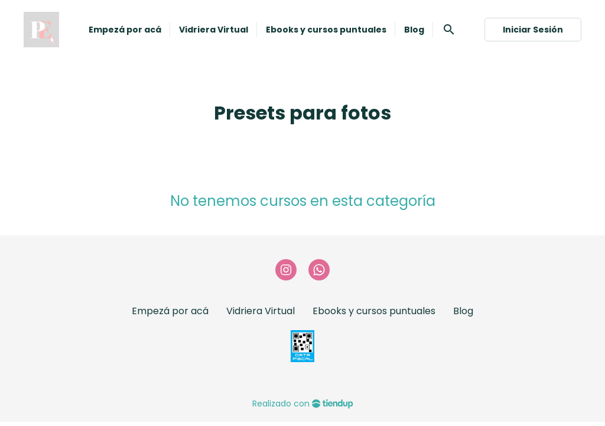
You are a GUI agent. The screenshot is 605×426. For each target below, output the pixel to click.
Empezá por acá (170, 311)
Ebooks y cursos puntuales (374, 311)
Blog (463, 311)
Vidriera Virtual (260, 311)
